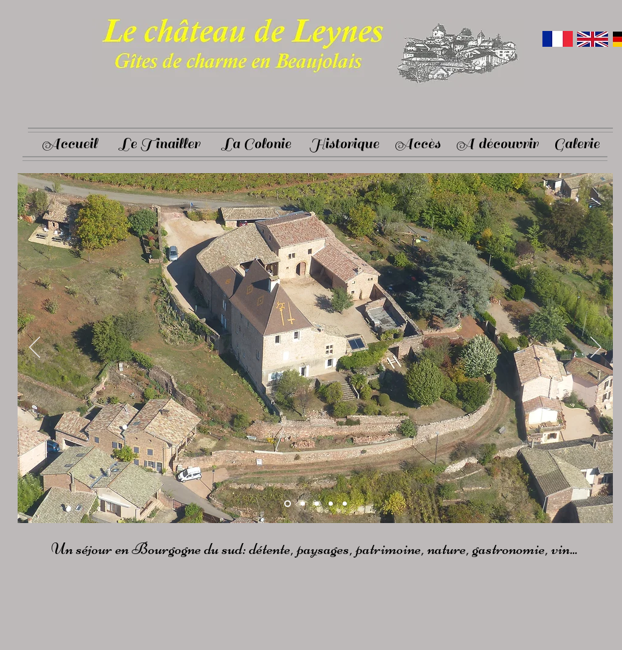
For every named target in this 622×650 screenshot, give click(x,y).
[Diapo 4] (331, 504)
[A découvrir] (496, 144)
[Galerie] (576, 144)
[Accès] (417, 144)
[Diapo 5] (345, 504)
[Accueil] (69, 144)
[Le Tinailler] (159, 144)
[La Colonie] (256, 144)
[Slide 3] (317, 504)
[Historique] (343, 144)
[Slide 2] (303, 504)
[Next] (595, 348)
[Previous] (34, 348)
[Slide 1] (287, 504)
